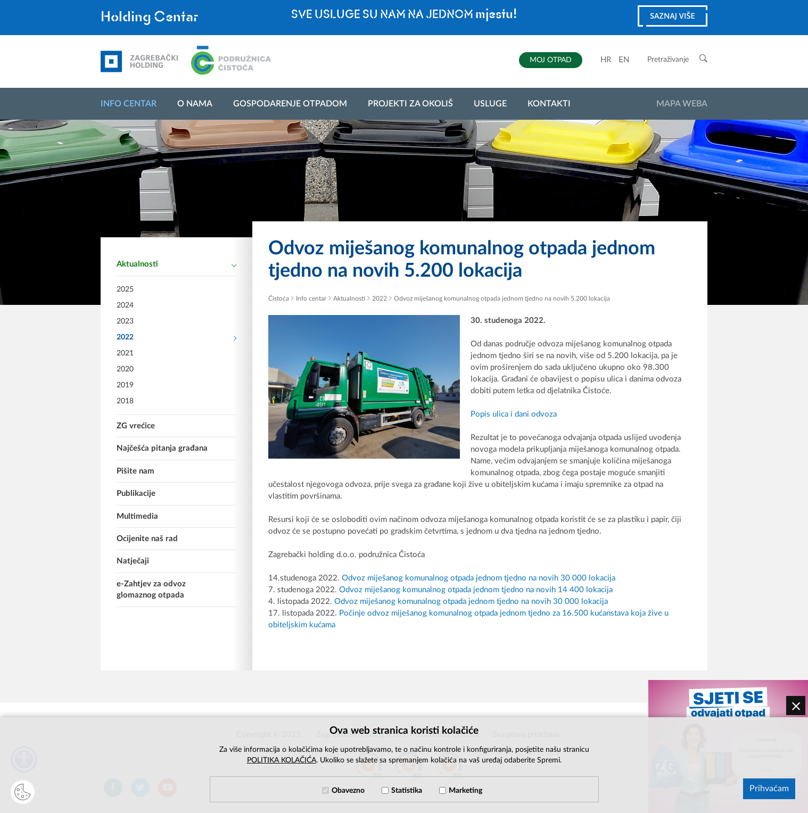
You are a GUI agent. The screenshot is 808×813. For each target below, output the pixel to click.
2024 (125, 305)
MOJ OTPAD (551, 60)
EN (624, 60)
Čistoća (278, 298)
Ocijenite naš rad (147, 539)
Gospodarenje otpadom (290, 103)
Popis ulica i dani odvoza (514, 414)
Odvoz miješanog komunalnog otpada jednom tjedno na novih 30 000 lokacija (478, 578)
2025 (125, 289)
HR (605, 60)
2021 (125, 353)
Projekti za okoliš (410, 103)
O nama (194, 103)
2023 (125, 321)
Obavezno (348, 790)
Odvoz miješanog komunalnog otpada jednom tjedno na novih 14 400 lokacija (476, 590)
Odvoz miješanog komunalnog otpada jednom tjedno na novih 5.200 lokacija (502, 298)
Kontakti (549, 103)
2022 (176, 338)
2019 (125, 385)
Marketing (465, 790)
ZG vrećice (136, 426)
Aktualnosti (176, 265)
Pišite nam (135, 471)
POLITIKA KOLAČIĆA (281, 760)
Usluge (490, 103)
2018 (125, 401)
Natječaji (133, 561)
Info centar (128, 103)
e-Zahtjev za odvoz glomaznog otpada (151, 589)
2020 (125, 369)
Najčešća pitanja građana (162, 448)
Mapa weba (681, 103)
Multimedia (137, 516)
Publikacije (136, 493)
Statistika (406, 790)
